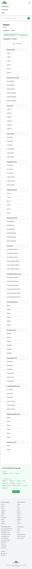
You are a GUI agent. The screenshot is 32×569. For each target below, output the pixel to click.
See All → (3, 523)
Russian (3, 506)
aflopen (5, 483)
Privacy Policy (20, 538)
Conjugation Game (21, 534)
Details (13, 30)
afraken (6, 485)
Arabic (2, 508)
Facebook (4, 553)
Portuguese (3, 517)
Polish (18, 521)
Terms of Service (21, 536)
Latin (18, 506)
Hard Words (4, 542)
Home (18, 528)
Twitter (3, 555)
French (2, 519)
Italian (18, 510)
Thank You (3, 544)
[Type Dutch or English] (16, 18)
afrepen (25, 485)
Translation (18, 43)
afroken (5, 488)
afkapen (12, 480)
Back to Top (16, 491)
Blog (3, 12)
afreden (16, 485)
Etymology (5, 9)
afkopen (20, 480)
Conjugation (5, 6)
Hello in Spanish (4, 538)
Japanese (3, 510)
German (3, 521)
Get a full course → (23, 34)
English (2, 513)
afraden (12, 483)
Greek (2, 504)
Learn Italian (4, 546)
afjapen (5, 480)
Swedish (19, 517)
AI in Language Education (6, 528)
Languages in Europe (6, 534)
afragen (19, 483)
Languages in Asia (5, 536)
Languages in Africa (5, 530)
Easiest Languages (5, 540)
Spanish (3, 512)
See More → (4, 547)
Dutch (11, 473)
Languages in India (5, 532)
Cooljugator (5, 473)
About (18, 530)
